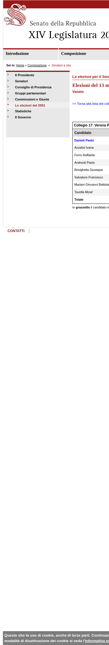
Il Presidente (24, 75)
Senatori (21, 81)
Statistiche (23, 111)
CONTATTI (16, 231)
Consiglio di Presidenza (33, 87)
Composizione (37, 65)
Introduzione (17, 53)
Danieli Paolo (84, 140)
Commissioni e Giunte (32, 99)
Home (20, 65)
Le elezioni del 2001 (30, 105)
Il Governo (23, 117)
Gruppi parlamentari (30, 93)
